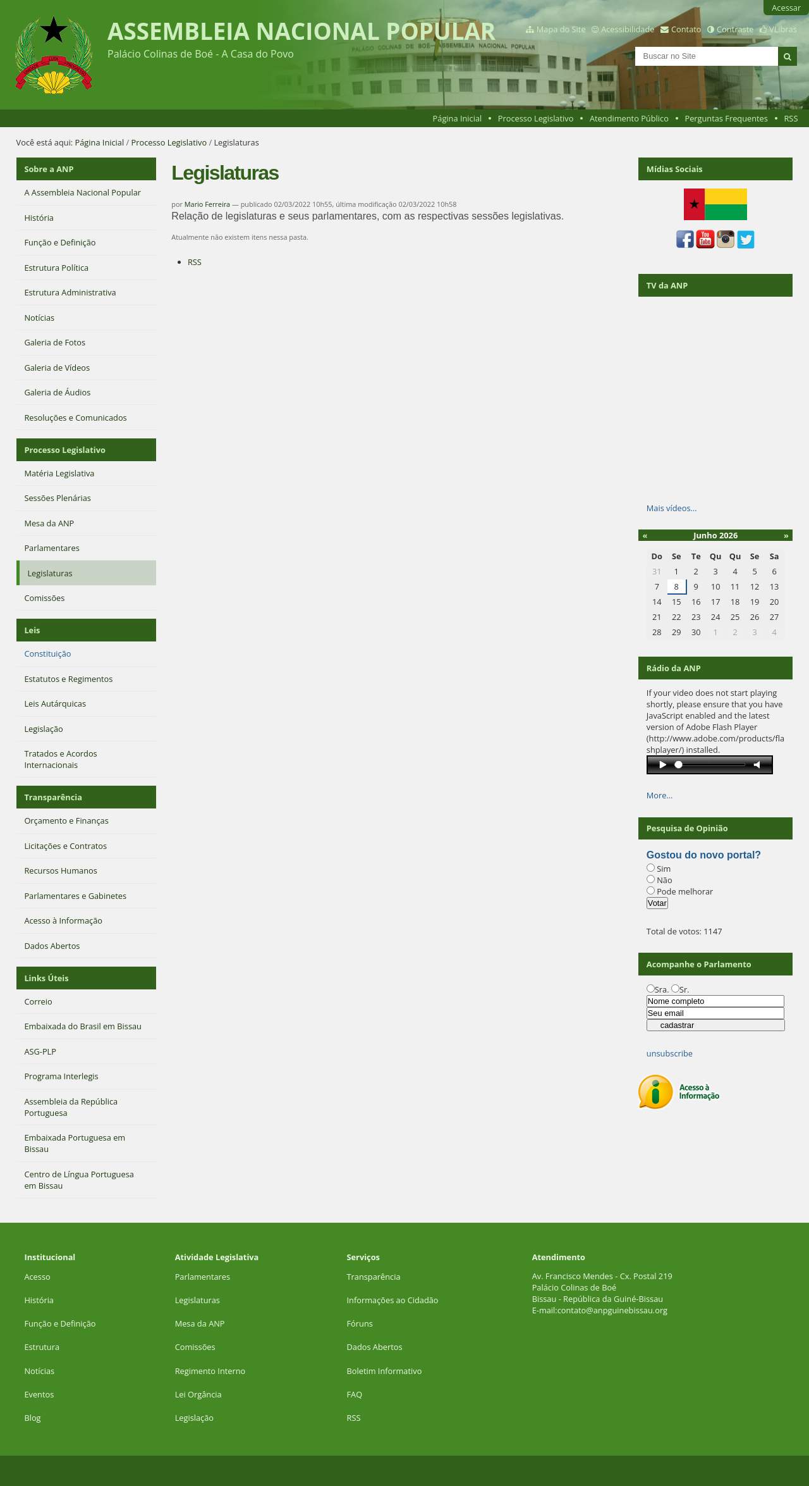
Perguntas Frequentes (725, 118)
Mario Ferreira (207, 204)
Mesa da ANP (200, 1323)
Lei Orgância (199, 1394)
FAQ (355, 1394)
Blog (32, 1417)
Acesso (37, 1276)
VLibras (783, 29)
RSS (791, 118)
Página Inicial (457, 118)
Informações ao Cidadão (393, 1300)
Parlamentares (202, 1276)
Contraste (735, 29)
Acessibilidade (627, 29)
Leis (32, 630)
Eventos (39, 1394)
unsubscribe (670, 1053)
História (39, 1300)
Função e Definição (59, 1323)
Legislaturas (197, 1300)
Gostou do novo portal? (704, 855)
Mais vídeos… (672, 508)
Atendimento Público (629, 118)
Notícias (39, 1371)
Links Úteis (46, 978)
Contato (686, 29)
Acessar (786, 7)
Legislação (195, 1417)
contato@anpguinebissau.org (612, 1310)
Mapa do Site (561, 29)
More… (660, 795)
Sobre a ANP (48, 169)
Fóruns (360, 1323)
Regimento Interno (210, 1371)
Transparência (53, 797)
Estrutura (41, 1347)
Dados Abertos (375, 1347)
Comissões (195, 1347)
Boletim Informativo (384, 1371)
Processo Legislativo (536, 118)
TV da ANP (667, 285)
